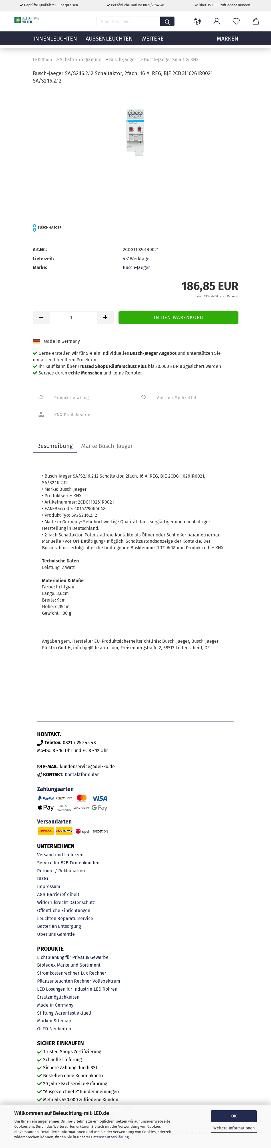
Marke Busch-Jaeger (107, 445)
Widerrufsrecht (52, 902)
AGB (41, 894)
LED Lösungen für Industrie (64, 989)
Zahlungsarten (55, 789)
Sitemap (62, 1020)
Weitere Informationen (234, 1128)
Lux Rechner (93, 973)
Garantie (66, 934)
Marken (44, 1020)
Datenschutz (82, 902)
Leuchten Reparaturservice (65, 918)
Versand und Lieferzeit (60, 855)
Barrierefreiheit (63, 894)
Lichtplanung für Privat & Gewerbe (73, 957)
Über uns (46, 934)
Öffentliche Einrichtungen (63, 910)
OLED (42, 1028)
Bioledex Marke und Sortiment (69, 965)
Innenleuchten (55, 41)
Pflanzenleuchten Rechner (64, 981)
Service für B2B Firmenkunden (68, 862)
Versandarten (54, 821)
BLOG (42, 878)
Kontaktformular (82, 774)
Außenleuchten (109, 41)
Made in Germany (55, 1005)
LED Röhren (105, 989)
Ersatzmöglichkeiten (58, 997)
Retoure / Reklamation (61, 870)
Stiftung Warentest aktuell (64, 1013)
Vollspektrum (106, 981)
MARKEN (227, 41)
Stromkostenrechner (58, 973)
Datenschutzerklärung (110, 1137)
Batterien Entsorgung (59, 926)
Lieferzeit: (43, 258)
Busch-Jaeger (136, 267)
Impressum (48, 886)
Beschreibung (55, 445)
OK (234, 1116)
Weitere (152, 41)
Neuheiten (60, 1028)
